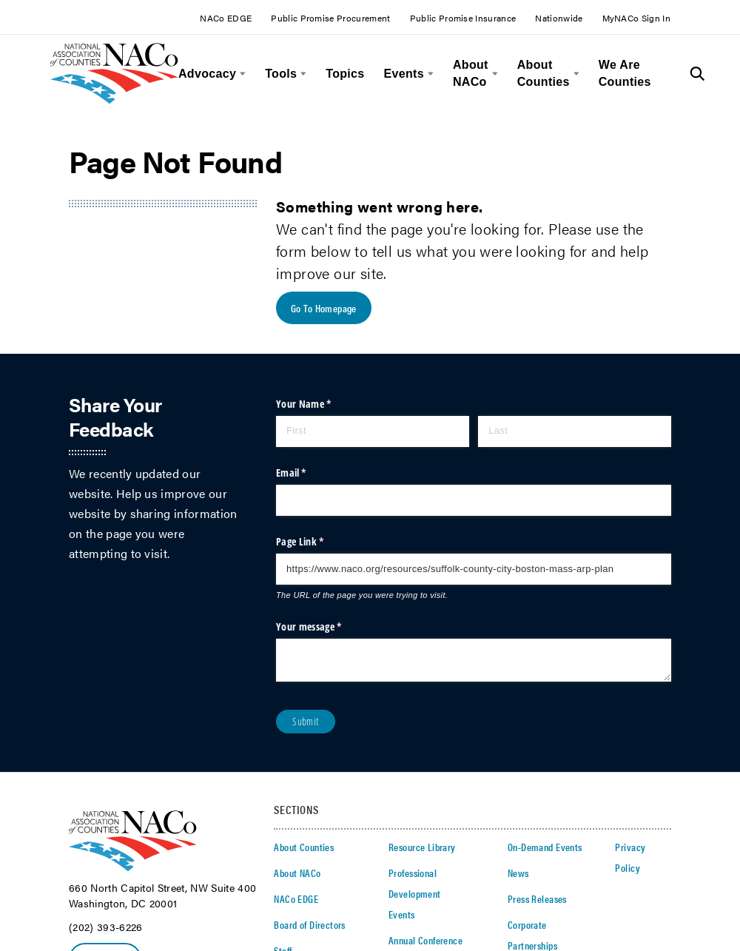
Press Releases (537, 899)
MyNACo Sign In (636, 17)
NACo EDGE (226, 17)
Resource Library (422, 847)
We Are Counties (625, 72)
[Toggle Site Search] (697, 74)
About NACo (470, 72)
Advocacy (207, 73)
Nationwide (558, 17)
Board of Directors (310, 925)
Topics (345, 73)
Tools (281, 73)
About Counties (543, 72)
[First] (372, 431)
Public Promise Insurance (463, 17)
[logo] (114, 99)
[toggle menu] (241, 73)
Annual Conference (425, 940)
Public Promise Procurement (330, 17)
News (518, 873)
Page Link (318, 542)
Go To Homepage (324, 308)
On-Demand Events (545, 847)
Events (404, 73)
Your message (327, 626)
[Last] (574, 431)
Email (309, 473)
